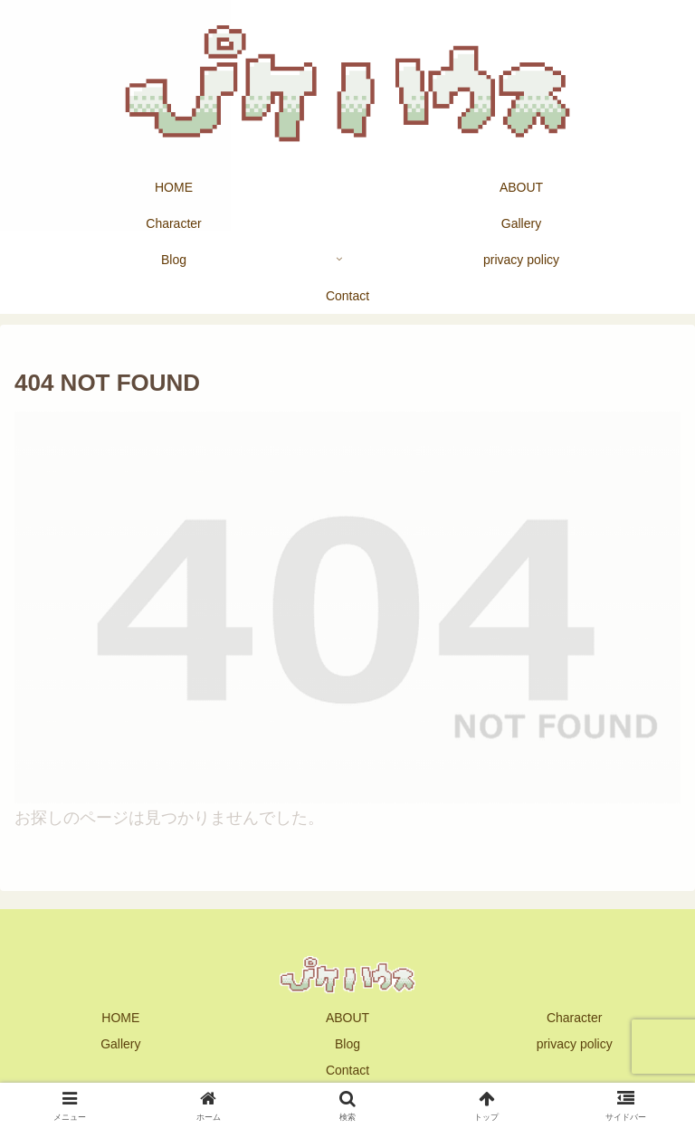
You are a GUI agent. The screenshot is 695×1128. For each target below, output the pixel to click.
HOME (120, 1017)
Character (574, 1017)
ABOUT (347, 1017)
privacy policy (575, 1044)
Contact (347, 1070)
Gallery (120, 1044)
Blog (347, 1044)
